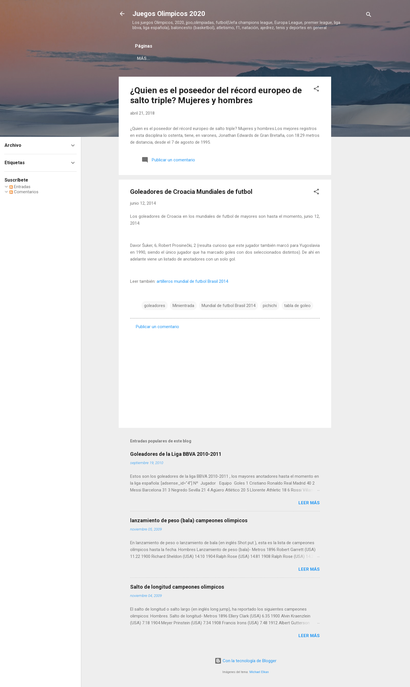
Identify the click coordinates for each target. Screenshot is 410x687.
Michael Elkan (259, 672)
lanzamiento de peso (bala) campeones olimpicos (188, 520)
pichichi (270, 305)
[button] (316, 89)
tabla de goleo (297, 305)
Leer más (309, 502)
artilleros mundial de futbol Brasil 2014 (192, 281)
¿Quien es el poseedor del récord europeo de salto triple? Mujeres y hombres (216, 95)
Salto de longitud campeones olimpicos (177, 587)
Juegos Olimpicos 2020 (168, 14)
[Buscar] (368, 15)
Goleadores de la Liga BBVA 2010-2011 (176, 454)
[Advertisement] (354, 162)
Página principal (157, 58)
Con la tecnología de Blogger (245, 660)
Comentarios (23, 191)
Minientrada (183, 305)
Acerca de (199, 58)
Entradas (19, 186)
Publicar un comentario (157, 326)
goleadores (154, 305)
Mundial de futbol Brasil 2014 (228, 305)
